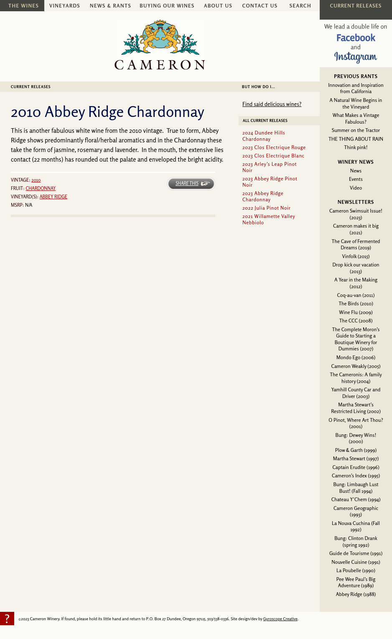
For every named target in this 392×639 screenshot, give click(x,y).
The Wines (23, 6)
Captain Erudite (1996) (355, 467)
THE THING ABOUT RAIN (355, 139)
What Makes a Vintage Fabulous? (356, 118)
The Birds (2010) (356, 303)
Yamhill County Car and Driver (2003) (356, 392)
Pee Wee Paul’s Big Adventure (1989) (356, 582)
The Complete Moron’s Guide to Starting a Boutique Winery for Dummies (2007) (356, 339)
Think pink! (355, 147)
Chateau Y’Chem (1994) (356, 499)
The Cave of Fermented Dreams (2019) (356, 244)
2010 (36, 180)
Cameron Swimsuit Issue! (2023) (355, 214)
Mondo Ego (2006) (355, 357)
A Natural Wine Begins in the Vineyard (356, 103)
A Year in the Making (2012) (355, 282)
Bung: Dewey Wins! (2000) (356, 438)
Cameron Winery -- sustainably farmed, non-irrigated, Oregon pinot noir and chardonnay (160, 45)
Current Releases (31, 86)
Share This (187, 183)
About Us (218, 6)
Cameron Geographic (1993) (355, 511)
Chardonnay (40, 188)
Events (356, 179)
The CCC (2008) (356, 320)
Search (300, 6)
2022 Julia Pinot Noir (266, 208)
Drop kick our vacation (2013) (355, 267)
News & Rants (110, 6)
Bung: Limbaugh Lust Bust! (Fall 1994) (355, 487)
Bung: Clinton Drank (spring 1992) (355, 541)
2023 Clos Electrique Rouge (274, 147)
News (355, 170)
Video (356, 188)
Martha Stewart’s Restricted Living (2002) (356, 407)
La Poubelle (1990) (355, 570)
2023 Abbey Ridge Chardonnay (262, 196)
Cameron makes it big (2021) (356, 229)
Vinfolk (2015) (356, 256)
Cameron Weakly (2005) (355, 366)
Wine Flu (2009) (355, 312)
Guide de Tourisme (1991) (355, 553)
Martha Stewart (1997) (356, 458)
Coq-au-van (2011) (356, 295)
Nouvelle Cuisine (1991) (355, 562)
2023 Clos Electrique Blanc (273, 155)
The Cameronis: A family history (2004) (356, 377)
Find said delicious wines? (271, 104)
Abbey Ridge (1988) (356, 594)
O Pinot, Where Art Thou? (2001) (355, 423)
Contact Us (260, 6)
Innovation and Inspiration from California (355, 88)
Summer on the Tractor (356, 130)
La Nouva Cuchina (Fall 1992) (356, 526)
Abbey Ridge (53, 197)
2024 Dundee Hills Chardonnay (263, 135)
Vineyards (64, 6)
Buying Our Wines (167, 6)
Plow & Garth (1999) (356, 450)
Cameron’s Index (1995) (356, 475)
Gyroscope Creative (280, 618)
